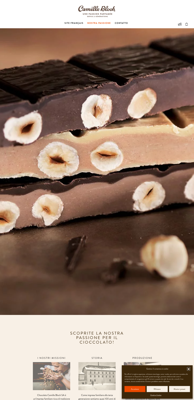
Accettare (135, 389)
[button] (188, 368)
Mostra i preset (179, 389)
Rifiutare (157, 389)
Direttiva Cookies (155, 395)
